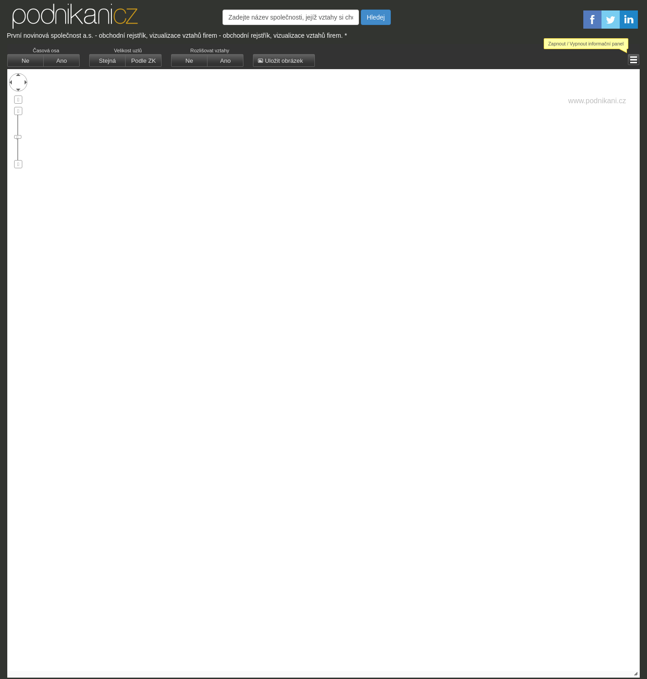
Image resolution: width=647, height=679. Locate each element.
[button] (633, 59)
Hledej (376, 17)
